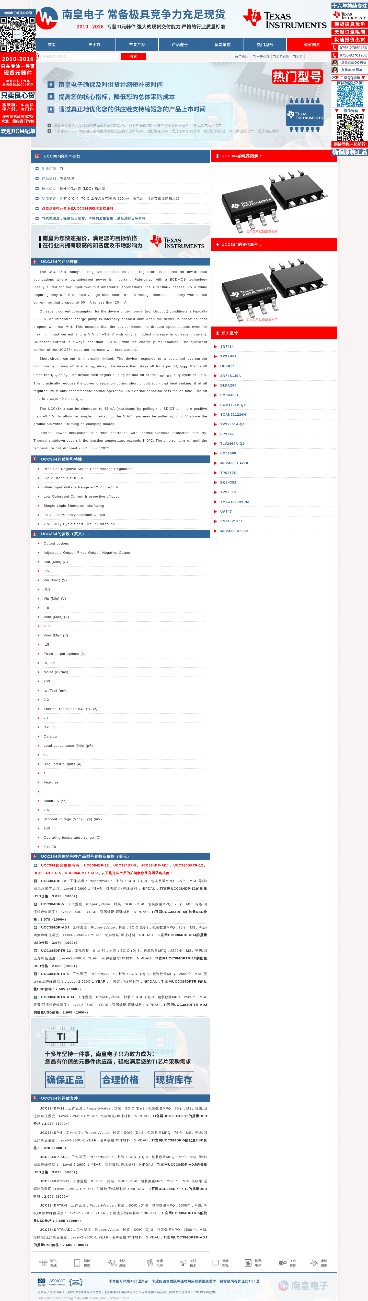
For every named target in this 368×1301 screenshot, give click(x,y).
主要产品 (137, 44)
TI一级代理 (261, 56)
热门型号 (265, 44)
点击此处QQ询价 (353, 62)
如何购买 (312, 44)
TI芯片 (298, 56)
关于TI (94, 44)
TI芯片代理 (281, 56)
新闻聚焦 (222, 44)
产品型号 (180, 44)
